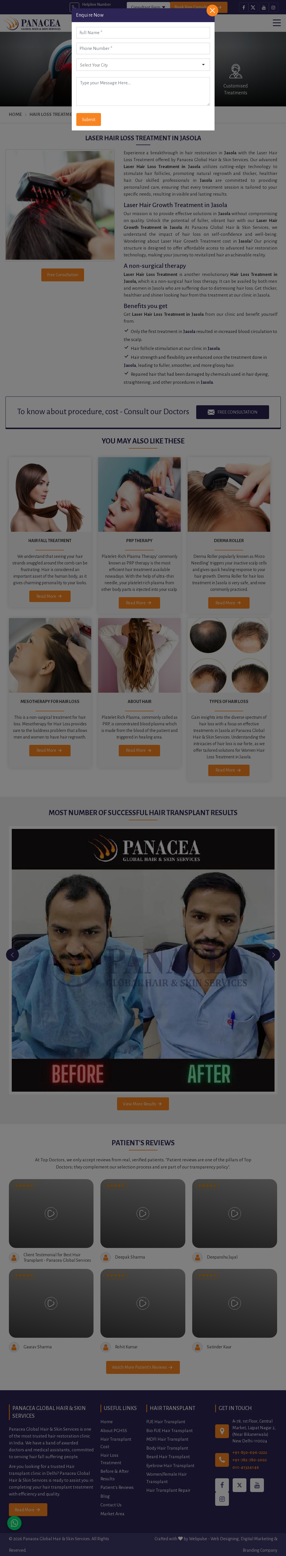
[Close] (212, 10)
